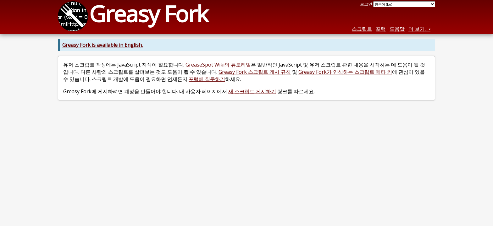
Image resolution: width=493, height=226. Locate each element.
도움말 (397, 28)
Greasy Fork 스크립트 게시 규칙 (255, 71)
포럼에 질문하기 (207, 79)
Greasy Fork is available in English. (102, 44)
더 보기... (418, 28)
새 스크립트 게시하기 (252, 91)
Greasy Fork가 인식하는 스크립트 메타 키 (345, 71)
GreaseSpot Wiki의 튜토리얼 (218, 64)
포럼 (381, 28)
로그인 (366, 4)
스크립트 (362, 28)
